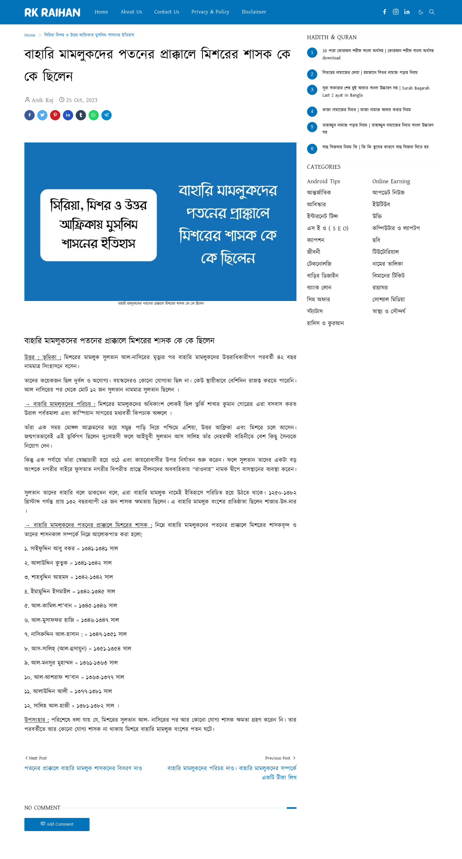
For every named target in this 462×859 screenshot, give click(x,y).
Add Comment (56, 824)
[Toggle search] (432, 12)
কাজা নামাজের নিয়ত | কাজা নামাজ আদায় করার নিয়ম (366, 110)
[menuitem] (101, 12)
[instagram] (395, 12)
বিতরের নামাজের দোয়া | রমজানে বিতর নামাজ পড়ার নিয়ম (370, 73)
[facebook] (384, 12)
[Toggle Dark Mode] (420, 12)
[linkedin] (407, 12)
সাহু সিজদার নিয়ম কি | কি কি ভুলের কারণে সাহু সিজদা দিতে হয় (375, 147)
